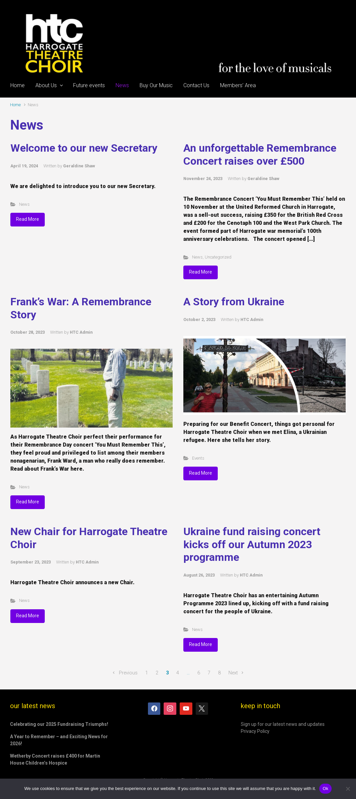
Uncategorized (218, 257)
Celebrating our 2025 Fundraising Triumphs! (59, 724)
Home (15, 104)
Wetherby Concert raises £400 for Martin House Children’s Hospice (55, 759)
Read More (27, 219)
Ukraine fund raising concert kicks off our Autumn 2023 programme (251, 544)
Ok (325, 788)
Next (233, 673)
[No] (347, 788)
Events (198, 458)
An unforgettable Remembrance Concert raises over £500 (259, 154)
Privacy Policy (255, 731)
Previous (128, 673)
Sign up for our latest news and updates (283, 724)
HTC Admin (81, 332)
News (24, 204)
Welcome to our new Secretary (83, 148)
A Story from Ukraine (233, 301)
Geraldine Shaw (79, 165)
